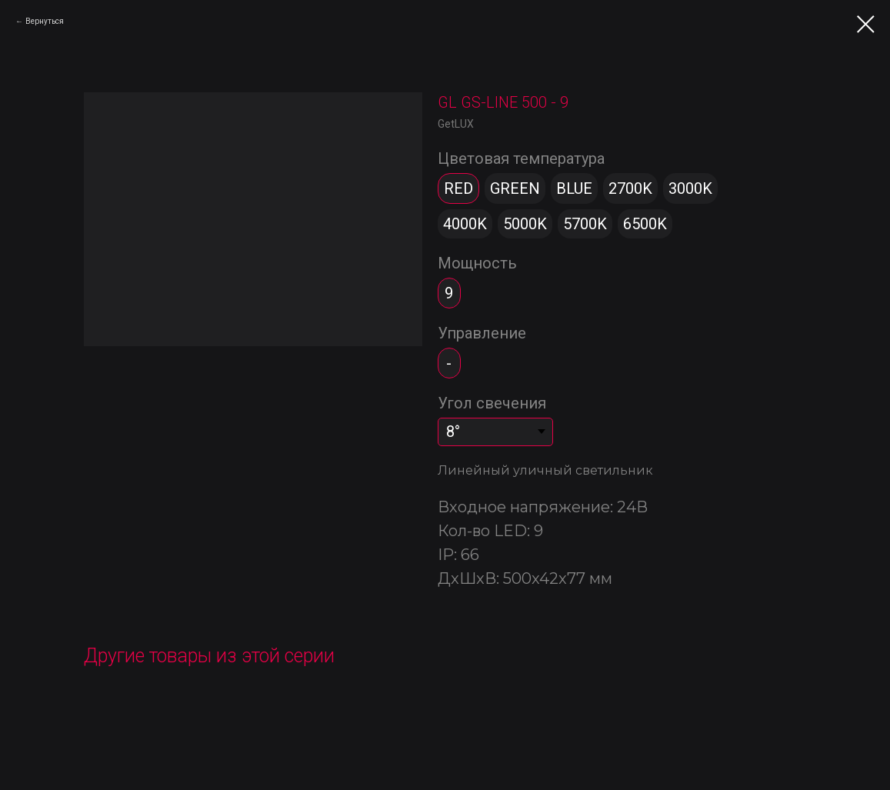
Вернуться (44, 21)
